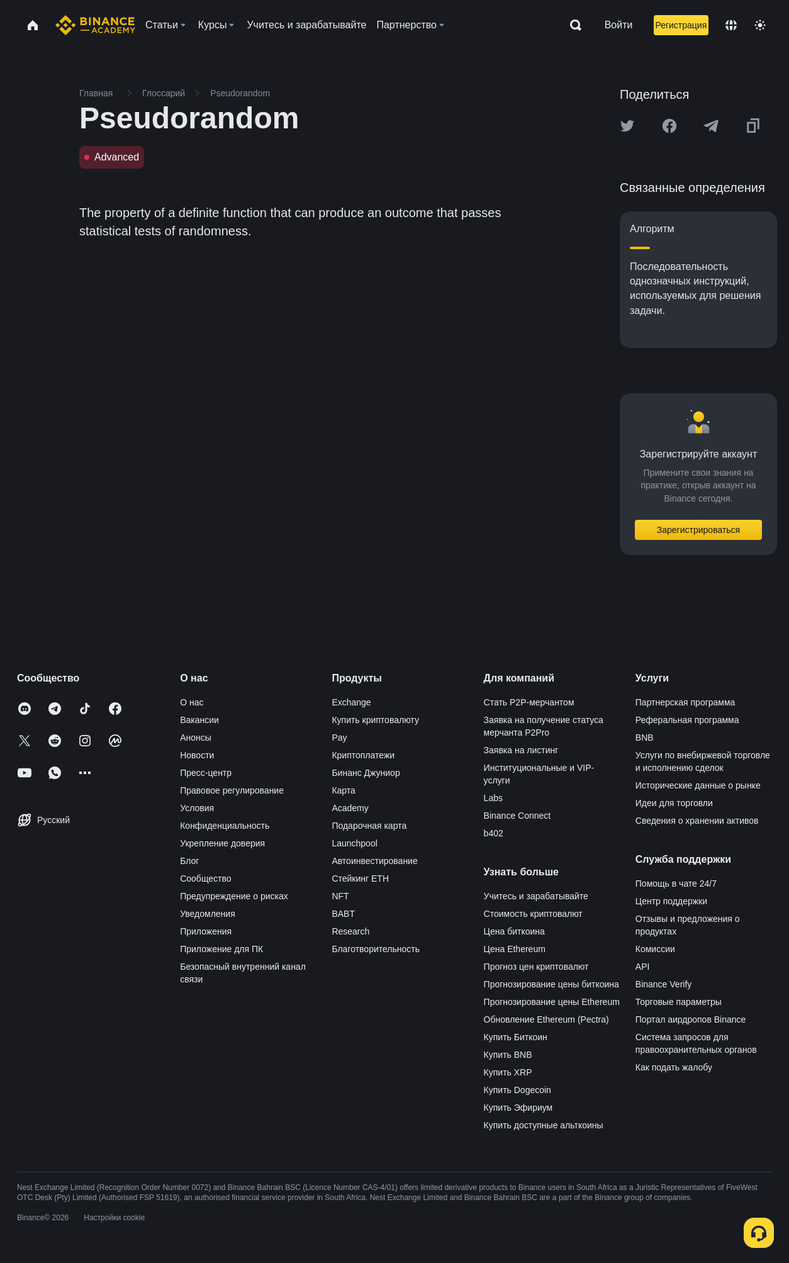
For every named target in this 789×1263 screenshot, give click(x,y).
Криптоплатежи (363, 755)
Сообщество (205, 878)
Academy (350, 808)
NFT (340, 896)
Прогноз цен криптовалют (536, 967)
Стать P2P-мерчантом (529, 702)
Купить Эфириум (518, 1108)
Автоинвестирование (374, 861)
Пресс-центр (206, 773)
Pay (339, 738)
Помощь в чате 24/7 (676, 883)
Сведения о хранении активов (697, 821)
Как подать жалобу (673, 1067)
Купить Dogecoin (517, 1090)
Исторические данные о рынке (698, 785)
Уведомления (207, 914)
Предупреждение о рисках (234, 896)
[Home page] (95, 25)
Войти (619, 25)
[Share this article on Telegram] (711, 125)
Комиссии (655, 949)
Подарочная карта (369, 826)
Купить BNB (508, 1055)
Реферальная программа (687, 720)
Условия (197, 808)
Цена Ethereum (515, 949)
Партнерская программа (685, 702)
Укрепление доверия (222, 843)
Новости (197, 755)
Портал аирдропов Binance (690, 1019)
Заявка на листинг (521, 750)
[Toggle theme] (760, 25)
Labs (493, 798)
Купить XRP (508, 1072)
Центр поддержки (671, 901)
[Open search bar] (572, 25)
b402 (493, 833)
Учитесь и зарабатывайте (536, 896)
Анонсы (195, 738)
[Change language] (731, 25)
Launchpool (354, 843)
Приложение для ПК (221, 949)
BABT (343, 914)
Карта (343, 790)
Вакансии (199, 720)
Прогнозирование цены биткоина (551, 984)
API (642, 967)
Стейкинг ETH (360, 878)
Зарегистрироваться (698, 530)
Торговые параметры (678, 1002)
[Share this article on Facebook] (669, 125)
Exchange (351, 702)
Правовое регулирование (232, 790)
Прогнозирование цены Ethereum (552, 1002)
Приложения (206, 931)
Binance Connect (517, 816)
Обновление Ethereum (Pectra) (546, 1019)
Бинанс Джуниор (366, 773)
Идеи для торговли (674, 803)
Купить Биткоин (515, 1037)
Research (350, 931)
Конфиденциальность (224, 826)
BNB (644, 738)
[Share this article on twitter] (627, 125)
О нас (191, 702)
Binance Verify (663, 984)
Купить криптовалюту (375, 720)
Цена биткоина (514, 931)
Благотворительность (376, 949)
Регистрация (681, 25)
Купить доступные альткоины (543, 1125)
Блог (189, 861)
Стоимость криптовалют (533, 914)
